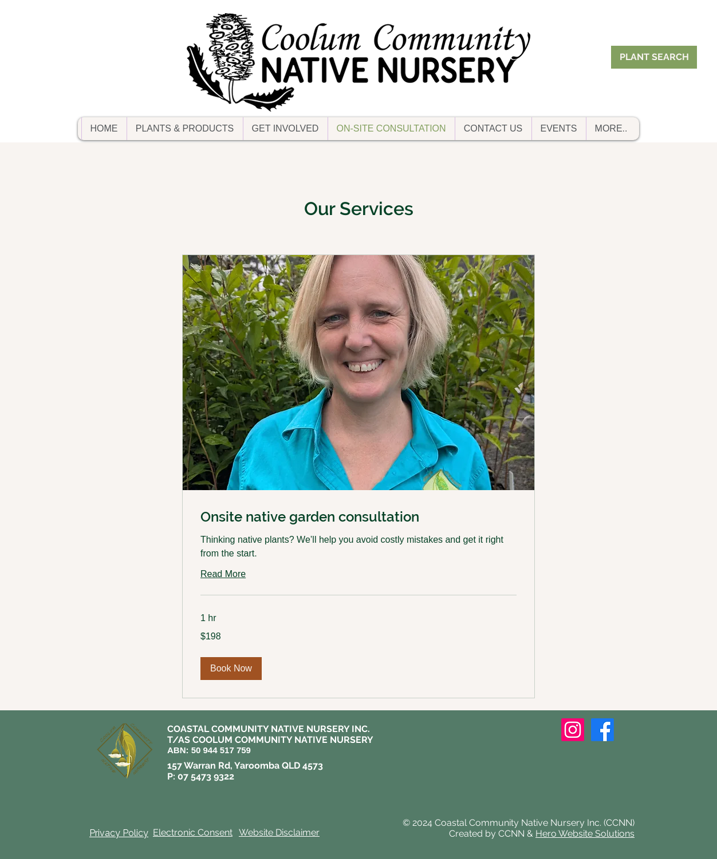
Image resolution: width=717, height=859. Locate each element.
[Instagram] (572, 729)
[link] (358, 517)
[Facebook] (602, 729)
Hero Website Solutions (585, 833)
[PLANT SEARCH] (654, 57)
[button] (185, 128)
